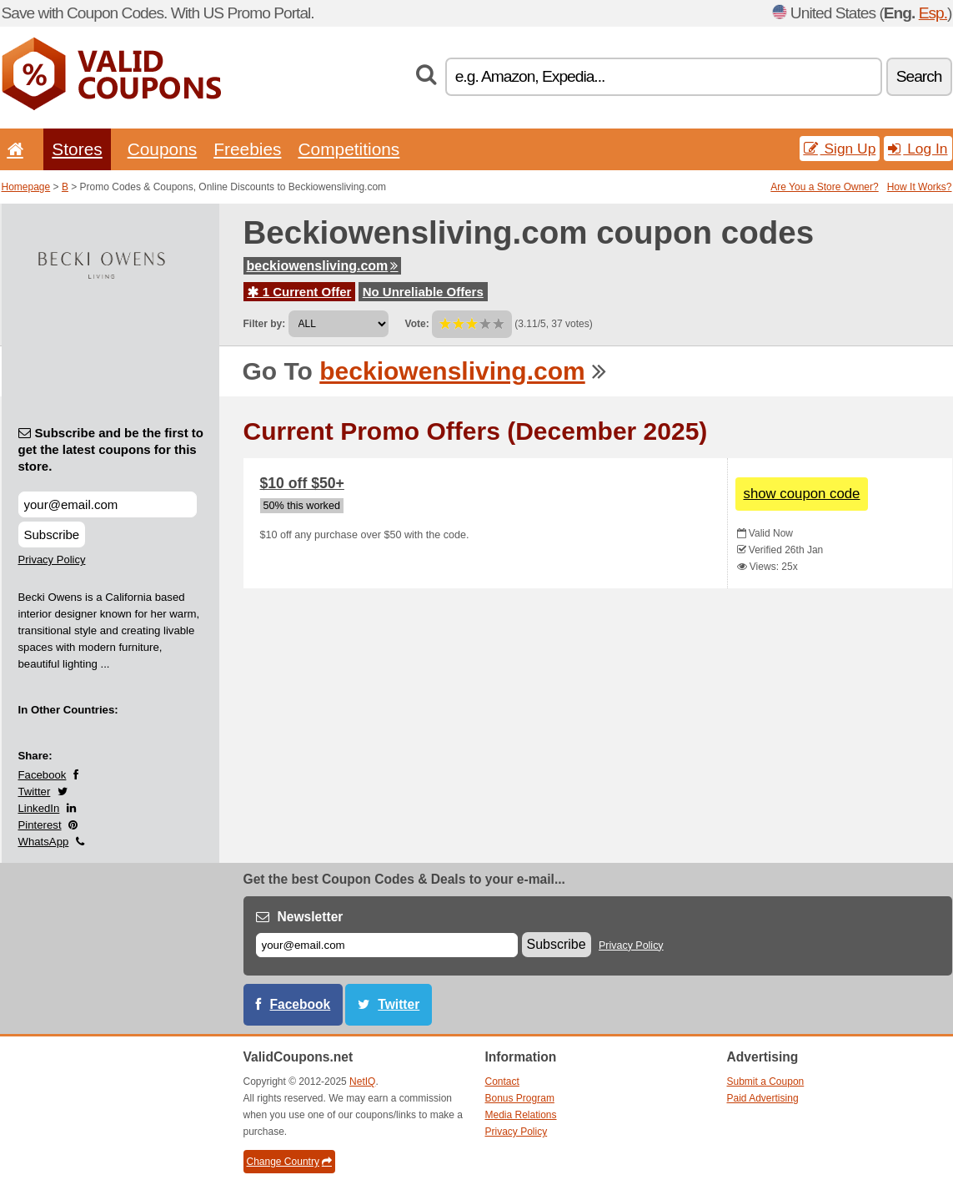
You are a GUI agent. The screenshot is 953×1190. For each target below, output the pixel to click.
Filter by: (264, 324)
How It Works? (919, 187)
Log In (917, 148)
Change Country (289, 1161)
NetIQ (362, 1081)
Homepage (26, 187)
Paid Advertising (763, 1098)
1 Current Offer (300, 292)
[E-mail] (387, 945)
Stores (77, 149)
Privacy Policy (52, 559)
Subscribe (52, 534)
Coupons (163, 149)
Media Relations (521, 1115)
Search (919, 76)
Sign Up (840, 148)
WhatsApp (43, 841)
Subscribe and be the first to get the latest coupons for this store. (111, 449)
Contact (502, 1081)
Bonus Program (519, 1098)
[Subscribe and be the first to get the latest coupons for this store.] (107, 504)
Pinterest (40, 825)
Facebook (42, 775)
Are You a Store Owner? (824, 187)
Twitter (34, 791)
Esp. (933, 13)
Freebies (247, 149)
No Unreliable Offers (423, 292)
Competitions (348, 149)
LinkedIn (39, 808)
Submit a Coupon (766, 1081)
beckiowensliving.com (323, 266)
